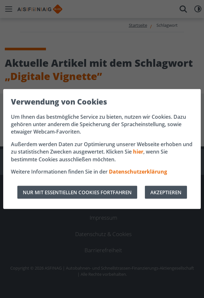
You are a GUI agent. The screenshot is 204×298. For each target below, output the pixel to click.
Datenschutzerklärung (138, 171)
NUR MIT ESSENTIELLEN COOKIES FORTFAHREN (77, 192)
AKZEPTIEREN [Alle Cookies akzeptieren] (166, 192)
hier (138, 151)
